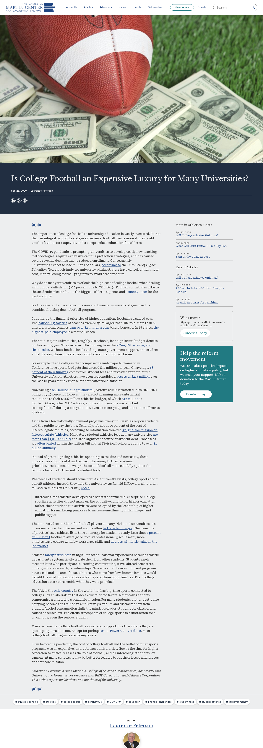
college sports (72, 701)
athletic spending (28, 701)
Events (137, 7)
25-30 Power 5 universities (121, 631)
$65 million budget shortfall (73, 390)
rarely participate (58, 555)
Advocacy (106, 7)
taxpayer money (238, 701)
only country (63, 590)
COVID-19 (115, 701)
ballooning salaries (52, 323)
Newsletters (182, 7)
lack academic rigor (117, 528)
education (134, 701)
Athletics (195, 225)
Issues (122, 7)
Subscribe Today (195, 333)
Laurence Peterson (42, 190)
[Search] (253, 7)
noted (85, 488)
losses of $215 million (133, 376)
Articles (88, 7)
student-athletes (211, 701)
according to (111, 265)
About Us (71, 7)
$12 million (130, 399)
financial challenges (160, 701)
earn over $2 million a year (89, 327)
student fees (186, 701)
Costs (207, 225)
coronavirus (95, 701)
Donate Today (196, 394)
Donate (202, 7)
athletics (51, 701)
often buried (46, 443)
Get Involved (155, 7)
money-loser (137, 292)
